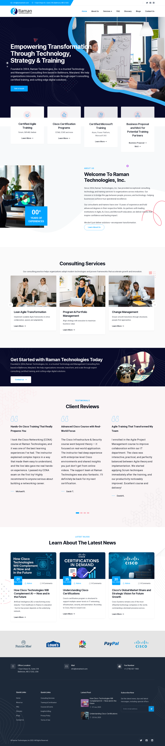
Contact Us (149, 11)
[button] (7, 63)
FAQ (118, 11)
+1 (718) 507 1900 (131, 669)
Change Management (125, 312)
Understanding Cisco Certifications (75, 591)
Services (106, 11)
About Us (95, 11)
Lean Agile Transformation (30, 312)
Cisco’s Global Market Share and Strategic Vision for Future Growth (131, 593)
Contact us (21, 380)
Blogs (138, 11)
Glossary (128, 11)
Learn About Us (94, 227)
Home (84, 11)
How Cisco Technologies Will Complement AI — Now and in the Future (32, 593)
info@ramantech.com (21, 3)
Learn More (20, 326)
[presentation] (10, 305)
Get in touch (19, 93)
